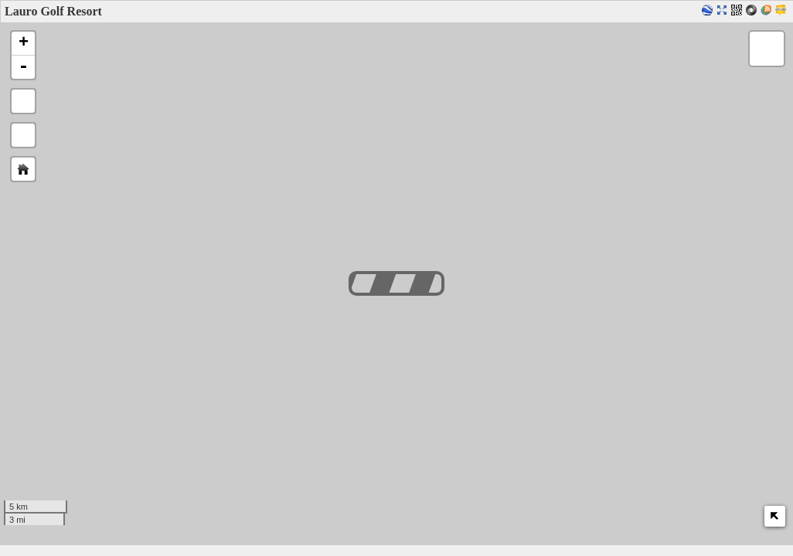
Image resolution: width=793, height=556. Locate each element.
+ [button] (24, 43)
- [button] (23, 67)
